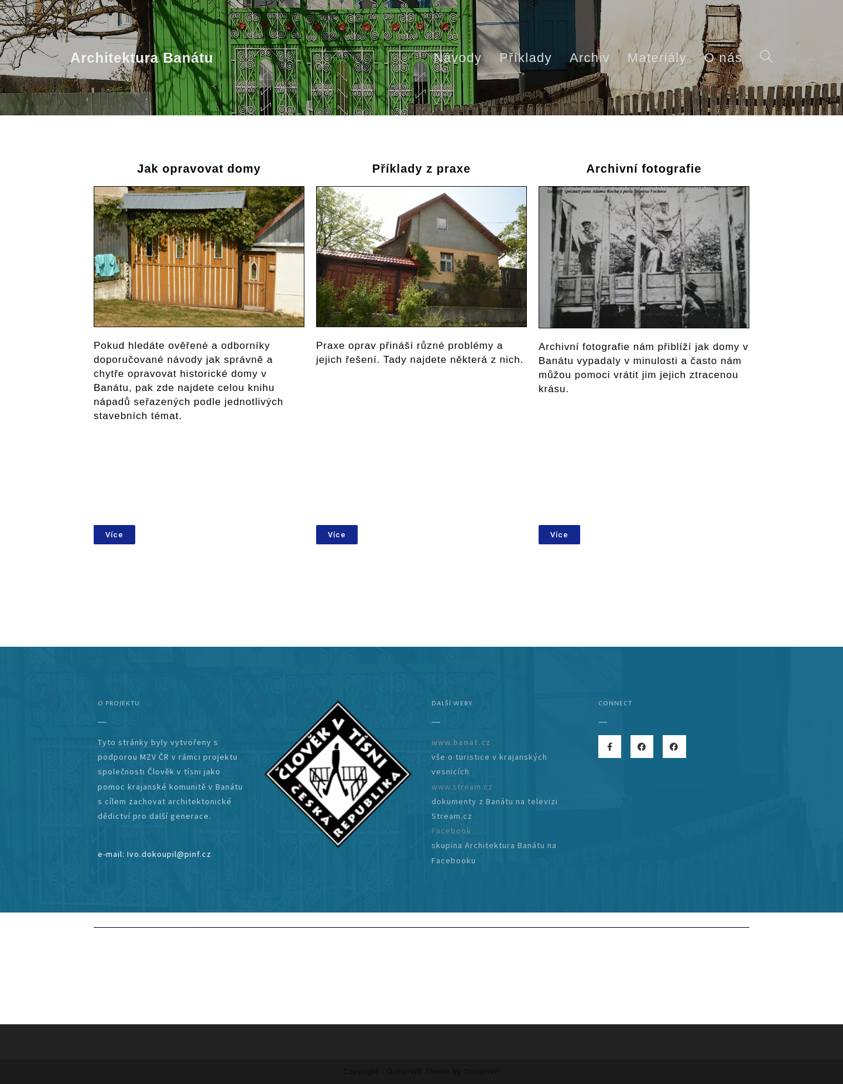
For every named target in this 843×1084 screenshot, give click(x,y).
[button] (114, 534)
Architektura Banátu (142, 58)
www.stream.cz (462, 786)
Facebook (451, 830)
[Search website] (766, 57)
